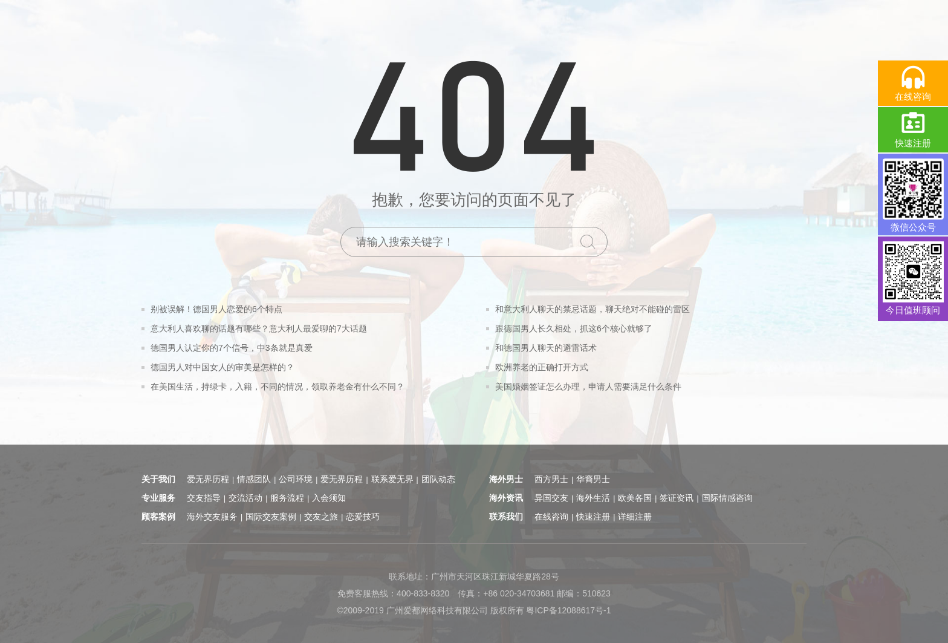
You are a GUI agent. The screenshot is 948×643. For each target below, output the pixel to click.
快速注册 (593, 516)
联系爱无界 (392, 479)
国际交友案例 (270, 516)
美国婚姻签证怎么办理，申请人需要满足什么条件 (588, 386)
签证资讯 (676, 498)
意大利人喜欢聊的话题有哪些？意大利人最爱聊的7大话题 (259, 328)
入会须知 (329, 498)
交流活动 (245, 498)
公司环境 (296, 479)
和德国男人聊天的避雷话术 (546, 348)
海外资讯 (506, 498)
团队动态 (438, 479)
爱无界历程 (208, 479)
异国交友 (551, 498)
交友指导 (204, 498)
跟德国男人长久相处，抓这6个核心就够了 (573, 328)
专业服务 (158, 498)
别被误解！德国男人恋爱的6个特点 (216, 309)
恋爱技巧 (363, 516)
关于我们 (158, 479)
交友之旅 (321, 516)
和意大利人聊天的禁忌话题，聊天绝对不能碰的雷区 (592, 309)
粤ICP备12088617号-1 (568, 610)
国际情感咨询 (727, 498)
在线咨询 (551, 516)
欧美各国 (635, 498)
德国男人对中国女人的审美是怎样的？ (222, 367)
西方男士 (551, 479)
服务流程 (287, 498)
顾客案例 (158, 516)
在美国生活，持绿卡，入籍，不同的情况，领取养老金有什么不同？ (277, 386)
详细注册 (635, 516)
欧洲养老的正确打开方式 (541, 367)
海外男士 (506, 479)
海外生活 (593, 498)
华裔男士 (593, 479)
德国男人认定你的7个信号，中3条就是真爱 (232, 348)
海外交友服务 (212, 516)
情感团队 (254, 479)
